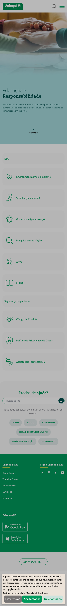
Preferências (12, 599)
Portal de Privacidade (37, 593)
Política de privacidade (14, 593)
